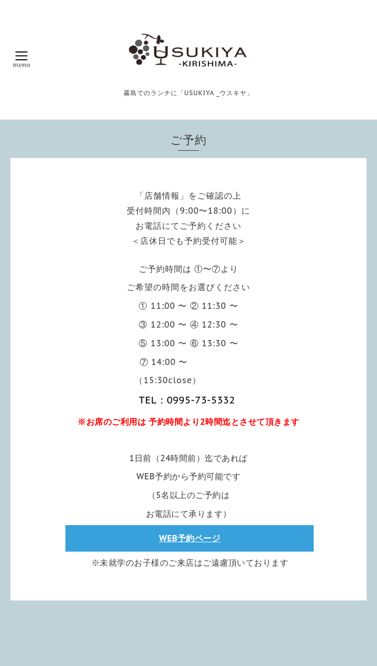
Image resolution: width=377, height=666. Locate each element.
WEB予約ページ (189, 538)
